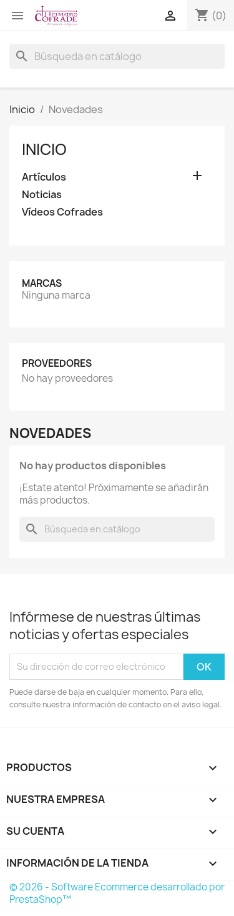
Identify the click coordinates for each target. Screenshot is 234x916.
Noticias (42, 194)
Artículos (44, 177)
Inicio (44, 149)
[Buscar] (117, 56)
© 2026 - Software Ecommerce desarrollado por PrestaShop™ (117, 893)
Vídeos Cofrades (62, 212)
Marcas (42, 283)
